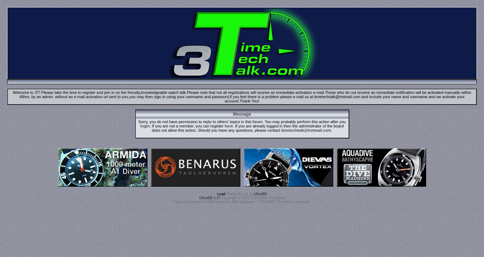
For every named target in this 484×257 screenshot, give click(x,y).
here (229, 126)
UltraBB (260, 194)
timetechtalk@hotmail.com (306, 130)
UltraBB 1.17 (209, 198)
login (145, 126)
